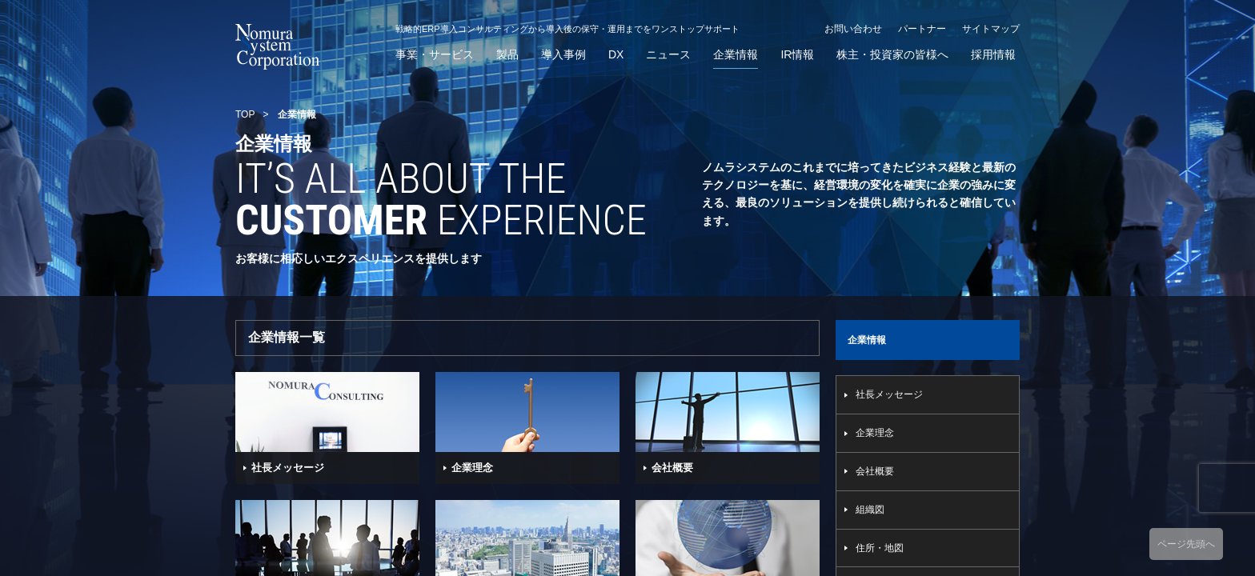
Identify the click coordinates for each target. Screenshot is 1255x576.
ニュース (668, 55)
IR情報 (797, 55)
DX (615, 55)
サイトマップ (991, 28)
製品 (507, 55)
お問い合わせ (853, 28)
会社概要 (875, 471)
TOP (245, 114)
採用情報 (993, 55)
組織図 (870, 509)
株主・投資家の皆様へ (892, 55)
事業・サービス (434, 55)
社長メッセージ (889, 394)
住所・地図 (880, 548)
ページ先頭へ (1186, 544)
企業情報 (735, 55)
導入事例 (563, 55)
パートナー (922, 28)
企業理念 (875, 432)
